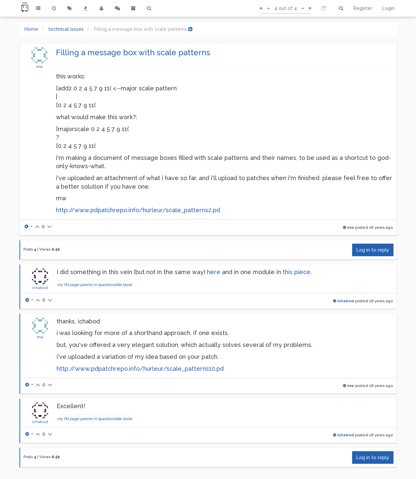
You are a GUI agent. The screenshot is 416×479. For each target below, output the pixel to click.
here (213, 271)
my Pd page (68, 284)
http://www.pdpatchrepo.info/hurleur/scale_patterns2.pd (138, 210)
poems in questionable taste (106, 284)
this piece (296, 271)
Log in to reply (372, 250)
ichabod (40, 287)
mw (39, 66)
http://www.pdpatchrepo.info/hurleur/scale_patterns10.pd (140, 368)
